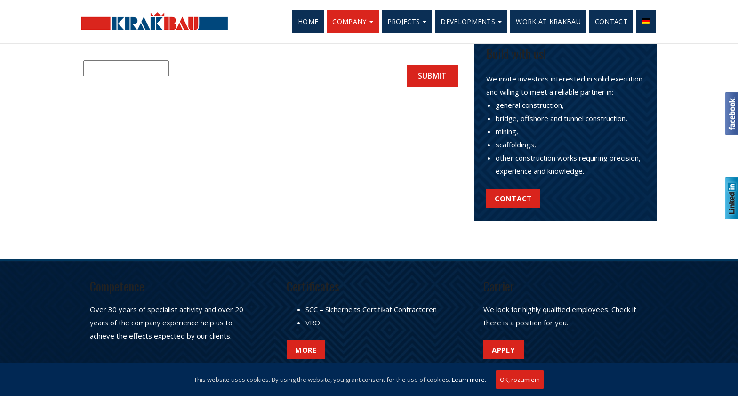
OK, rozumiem (520, 379)
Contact (611, 21)
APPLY (503, 350)
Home (308, 21)
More (306, 350)
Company (352, 21)
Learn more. (469, 379)
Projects (407, 21)
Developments (471, 21)
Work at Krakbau (548, 21)
